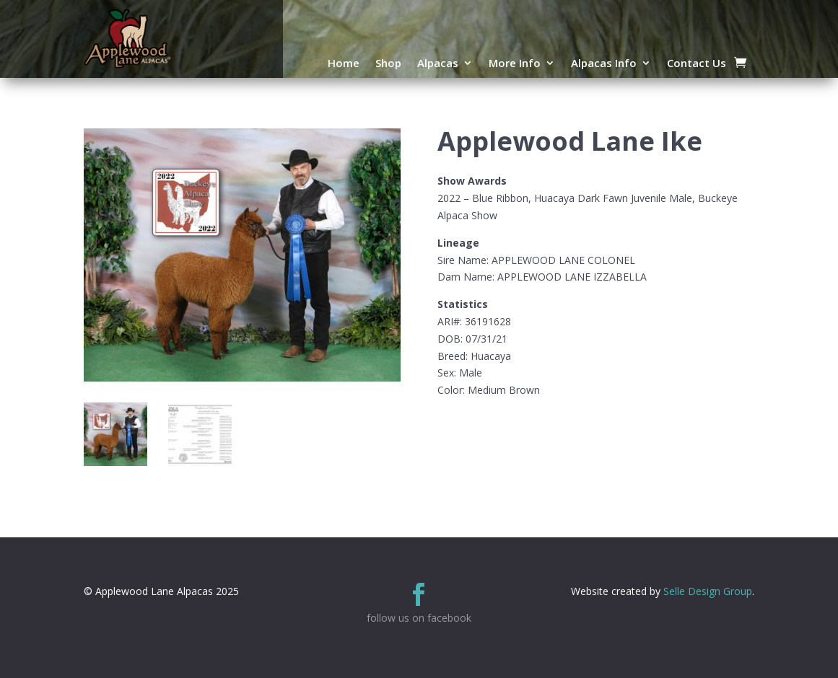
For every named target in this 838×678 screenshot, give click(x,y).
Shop (388, 64)
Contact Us (696, 64)
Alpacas (437, 64)
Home (343, 64)
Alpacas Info (604, 64)
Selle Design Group (707, 591)
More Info (515, 64)
